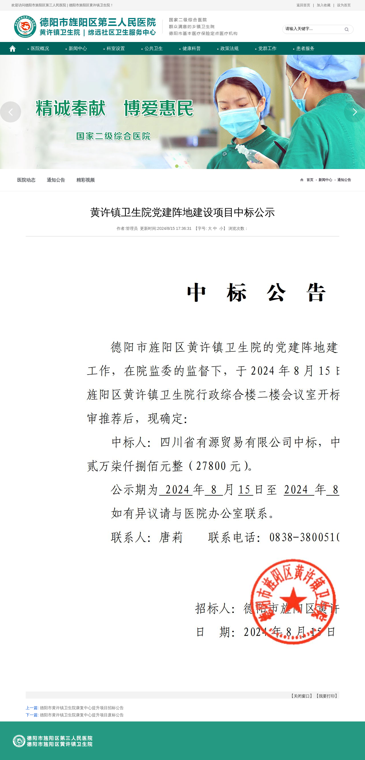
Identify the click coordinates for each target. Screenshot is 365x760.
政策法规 (229, 48)
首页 (310, 180)
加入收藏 (323, 5)
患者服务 (305, 48)
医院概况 (40, 48)
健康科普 (191, 48)
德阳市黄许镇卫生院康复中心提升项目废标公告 (82, 715)
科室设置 (116, 48)
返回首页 (303, 5)
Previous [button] (10, 111)
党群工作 (267, 48)
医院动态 (26, 180)
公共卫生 (154, 48)
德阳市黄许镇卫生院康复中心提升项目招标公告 (82, 707)
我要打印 (327, 696)
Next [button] (354, 111)
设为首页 (344, 5)
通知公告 (344, 180)
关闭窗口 (302, 696)
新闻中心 (78, 48)
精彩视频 (85, 180)
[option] (182, 112)
